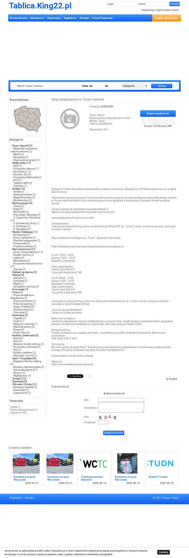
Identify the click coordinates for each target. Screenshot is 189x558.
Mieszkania (19, 260)
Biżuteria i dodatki (23, 387)
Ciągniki (17, 318)
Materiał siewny (22, 326)
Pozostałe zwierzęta (25, 346)
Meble (16, 154)
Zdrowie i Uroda (22, 384)
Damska (18, 277)
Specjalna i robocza (24, 286)
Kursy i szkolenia (22, 237)
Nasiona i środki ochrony (27, 344)
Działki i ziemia (21, 254)
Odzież (16, 275)
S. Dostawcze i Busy (24, 223)
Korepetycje (20, 234)
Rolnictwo (18, 315)
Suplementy (20, 392)
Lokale (17, 257)
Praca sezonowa (22, 300)
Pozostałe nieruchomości (27, 263)
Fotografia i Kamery (24, 168)
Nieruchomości (21, 249)
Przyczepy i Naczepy (25, 214)
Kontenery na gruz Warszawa (24, 478)
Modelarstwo (20, 200)
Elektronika (19, 163)
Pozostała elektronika (25, 177)
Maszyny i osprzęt (23, 323)
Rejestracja (148, 10)
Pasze (17, 329)
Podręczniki (20, 243)
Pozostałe (18, 289)
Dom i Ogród (20, 145)
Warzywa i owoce (23, 355)
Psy (15, 349)
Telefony (18, 186)
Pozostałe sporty (23, 369)
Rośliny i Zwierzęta (23, 335)
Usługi (16, 378)
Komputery (19, 171)
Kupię (16, 208)
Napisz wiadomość (158, 113)
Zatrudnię (18, 312)
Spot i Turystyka (22, 358)
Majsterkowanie (22, 197)
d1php (175, 497)
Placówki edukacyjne (25, 240)
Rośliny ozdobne (22, 352)
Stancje (18, 269)
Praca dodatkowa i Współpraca (22, 296)
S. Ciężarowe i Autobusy (27, 217)
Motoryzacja (20, 203)
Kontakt (84, 18)
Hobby (16, 188)
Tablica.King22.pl (40, 5)
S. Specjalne (20, 229)
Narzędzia (19, 157)
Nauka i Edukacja (22, 231)
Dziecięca (18, 280)
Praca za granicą (22, 303)
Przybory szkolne (23, 246)
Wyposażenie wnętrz (25, 160)
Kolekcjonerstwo (22, 194)
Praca (16, 292)
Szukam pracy (21, 309)
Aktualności (37, 18)
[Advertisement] (92, 50)
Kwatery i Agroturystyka (27, 367)
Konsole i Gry (20, 174)
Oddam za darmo (22, 272)
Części (17, 206)
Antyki (17, 191)
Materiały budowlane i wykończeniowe (24, 150)
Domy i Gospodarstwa (25, 252)
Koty (15, 341)
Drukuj (173, 378)
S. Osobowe (20, 226)
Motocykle (19, 211)
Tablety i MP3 (21, 183)
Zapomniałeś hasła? (167, 10)
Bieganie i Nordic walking (27, 361)
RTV (15, 180)
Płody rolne (19, 332)
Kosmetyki (19, 390)
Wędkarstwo (20, 375)
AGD (15, 165)
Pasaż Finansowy (102, 18)
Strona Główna (18, 18)
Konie (16, 338)
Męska (17, 283)
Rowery (17, 372)
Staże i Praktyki (22, 306)
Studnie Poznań (157, 476)
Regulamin (70, 18)
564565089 (106, 106)
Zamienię (18, 381)
